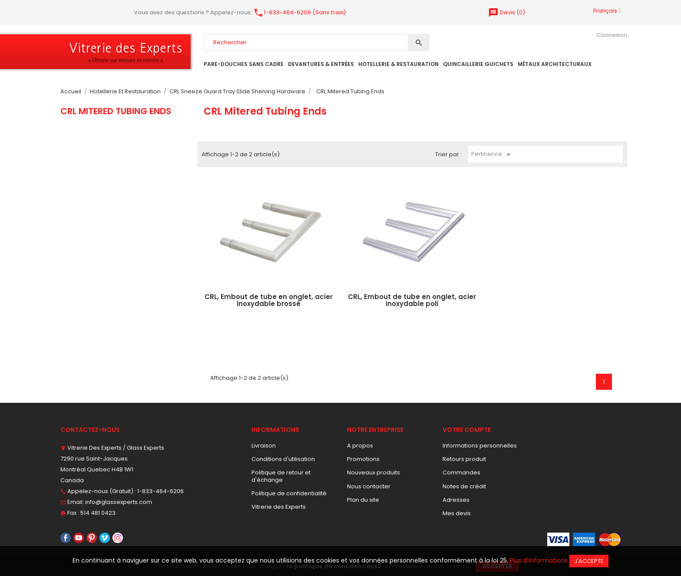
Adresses (456, 500)
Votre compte (467, 429)
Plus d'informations (539, 560)
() (506, 12)
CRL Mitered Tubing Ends (115, 111)
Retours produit (464, 459)
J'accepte (589, 561)
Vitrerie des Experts (278, 507)
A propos (360, 445)
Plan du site (363, 500)
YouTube (78, 538)
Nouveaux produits (373, 472)
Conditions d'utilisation (283, 459)
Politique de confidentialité (289, 493)
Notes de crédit (464, 486)
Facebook (65, 538)
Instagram (117, 538)
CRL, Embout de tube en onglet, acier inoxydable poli (412, 300)
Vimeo (104, 538)
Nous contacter (368, 486)
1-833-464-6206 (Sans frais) (299, 12)
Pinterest (91, 538)
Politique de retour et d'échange (281, 476)
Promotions (363, 459)
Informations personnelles (480, 445)
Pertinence (492, 154)
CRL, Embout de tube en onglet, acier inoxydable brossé (269, 300)
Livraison (263, 445)
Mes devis (457, 513)
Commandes (461, 472)
